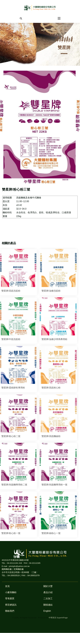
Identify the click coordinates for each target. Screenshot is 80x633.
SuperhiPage (62, 618)
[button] (21, 18)
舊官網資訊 (11, 605)
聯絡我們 (9, 611)
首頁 (7, 586)
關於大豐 (48, 586)
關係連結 (48, 605)
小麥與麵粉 (11, 592)
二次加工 (48, 598)
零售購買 (9, 598)
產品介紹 (48, 592)
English (47, 611)
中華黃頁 (52, 618)
